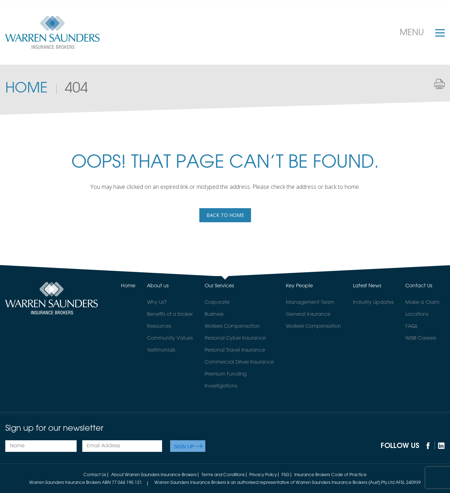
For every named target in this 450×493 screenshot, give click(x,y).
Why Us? (157, 302)
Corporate (217, 302)
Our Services (219, 285)
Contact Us (418, 285)
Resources (159, 326)
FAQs (411, 326)
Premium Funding (225, 374)
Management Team (310, 302)
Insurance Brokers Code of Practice (330, 475)
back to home (225, 215)
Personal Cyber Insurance (235, 338)
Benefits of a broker (170, 314)
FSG (285, 475)
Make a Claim (422, 302)
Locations (416, 314)
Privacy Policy (263, 475)
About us (157, 285)
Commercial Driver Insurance (239, 362)
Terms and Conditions (223, 475)
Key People (299, 285)
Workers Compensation (232, 326)
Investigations (221, 386)
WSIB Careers (420, 338)
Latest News (367, 285)
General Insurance (308, 314)
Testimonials (161, 350)
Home (26, 89)
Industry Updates (373, 302)
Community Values (170, 338)
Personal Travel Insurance (235, 350)
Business (214, 314)
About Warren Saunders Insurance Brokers (154, 475)
